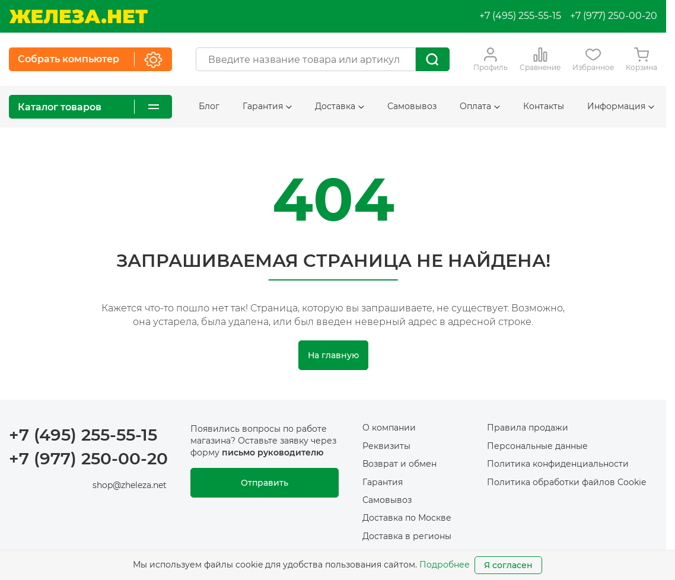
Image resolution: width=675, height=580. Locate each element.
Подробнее (444, 564)
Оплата (480, 106)
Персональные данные (537, 446)
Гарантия (267, 106)
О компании (389, 427)
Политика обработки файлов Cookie (566, 482)
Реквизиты (386, 446)
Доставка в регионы (406, 536)
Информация (620, 106)
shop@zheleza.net (130, 485)
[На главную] (78, 16)
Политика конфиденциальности (558, 463)
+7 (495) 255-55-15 (520, 15)
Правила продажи (527, 427)
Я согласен (508, 565)
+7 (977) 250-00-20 (613, 15)
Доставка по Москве (406, 517)
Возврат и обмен (399, 463)
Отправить (264, 482)
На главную (333, 355)
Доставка (339, 106)
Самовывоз (412, 106)
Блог (209, 106)
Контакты (543, 106)
